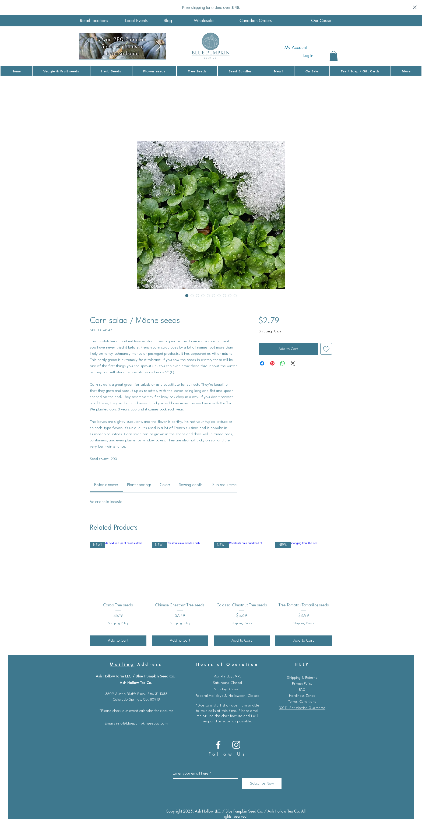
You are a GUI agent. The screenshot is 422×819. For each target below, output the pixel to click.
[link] (106, 485)
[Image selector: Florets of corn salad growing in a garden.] (219, 295)
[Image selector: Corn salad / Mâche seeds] (186, 295)
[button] (333, 56)
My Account (295, 47)
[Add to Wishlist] (326, 349)
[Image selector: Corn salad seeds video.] (197, 295)
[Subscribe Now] (262, 783)
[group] (211, 594)
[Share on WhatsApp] (282, 363)
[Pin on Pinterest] (272, 363)
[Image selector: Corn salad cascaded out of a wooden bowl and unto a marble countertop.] (192, 295)
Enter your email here (190, 774)
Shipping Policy (270, 331)
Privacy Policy (302, 684)
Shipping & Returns (302, 678)
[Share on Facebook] (262, 363)
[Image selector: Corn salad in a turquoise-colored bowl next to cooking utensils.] (224, 295)
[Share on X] (293, 363)
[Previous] (86, 46)
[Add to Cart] (118, 640)
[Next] (158, 46)
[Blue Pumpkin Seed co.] (218, 744)
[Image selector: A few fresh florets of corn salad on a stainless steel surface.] (203, 295)
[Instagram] (236, 744)
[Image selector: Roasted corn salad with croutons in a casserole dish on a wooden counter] (213, 295)
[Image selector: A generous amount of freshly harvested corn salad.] (208, 295)
